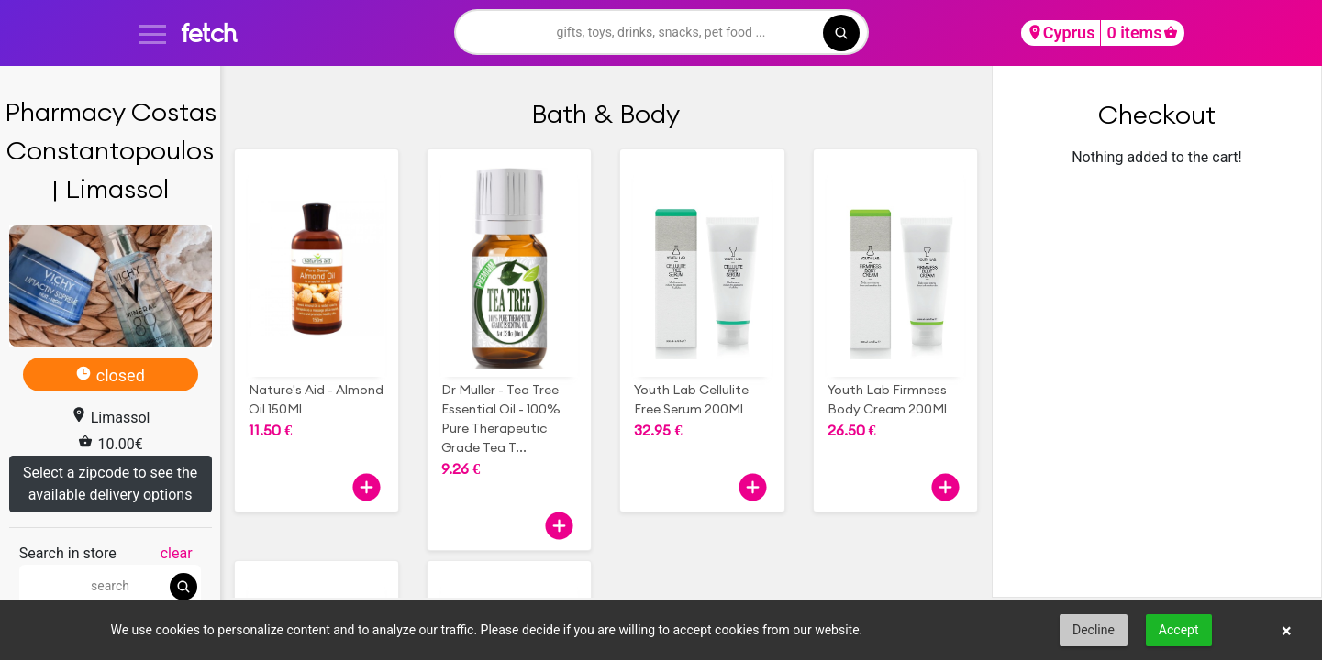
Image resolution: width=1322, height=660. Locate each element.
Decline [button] (1093, 629)
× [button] (1287, 631)
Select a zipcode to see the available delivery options (110, 483)
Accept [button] (1179, 629)
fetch (209, 33)
